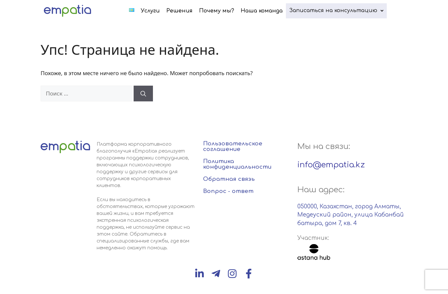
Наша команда (268, 11)
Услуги (156, 11)
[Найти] (143, 93)
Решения (186, 11)
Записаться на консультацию (339, 10)
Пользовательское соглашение (232, 146)
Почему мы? (223, 11)
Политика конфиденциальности (237, 164)
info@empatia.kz (331, 164)
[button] (339, 10)
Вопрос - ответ (228, 191)
